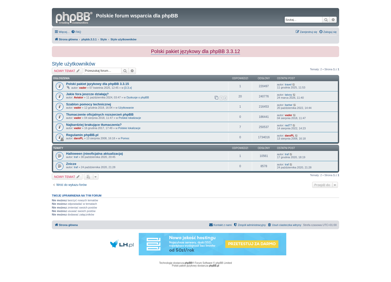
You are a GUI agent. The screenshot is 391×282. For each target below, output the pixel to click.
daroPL (78, 138)
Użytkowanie (126, 107)
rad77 (288, 125)
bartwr (289, 104)
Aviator (78, 97)
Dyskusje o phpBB (137, 97)
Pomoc (125, 138)
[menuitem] (76, 32)
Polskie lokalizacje (130, 117)
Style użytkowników (73, 64)
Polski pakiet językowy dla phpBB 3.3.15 (97, 84)
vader (82, 87)
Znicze (71, 164)
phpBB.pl (214, 265)
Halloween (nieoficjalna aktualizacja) (94, 153)
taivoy (288, 94)
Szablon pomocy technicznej (88, 104)
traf (76, 156)
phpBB (188, 263)
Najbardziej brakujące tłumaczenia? (94, 125)
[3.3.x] (128, 87)
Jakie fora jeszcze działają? (87, 94)
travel (288, 84)
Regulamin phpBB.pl (82, 135)
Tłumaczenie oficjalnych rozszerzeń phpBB (99, 114)
